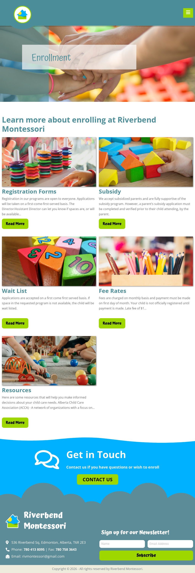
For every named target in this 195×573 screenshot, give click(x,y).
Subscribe (146, 555)
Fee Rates (112, 291)
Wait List (14, 291)
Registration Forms (29, 191)
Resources (16, 390)
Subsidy (110, 191)
